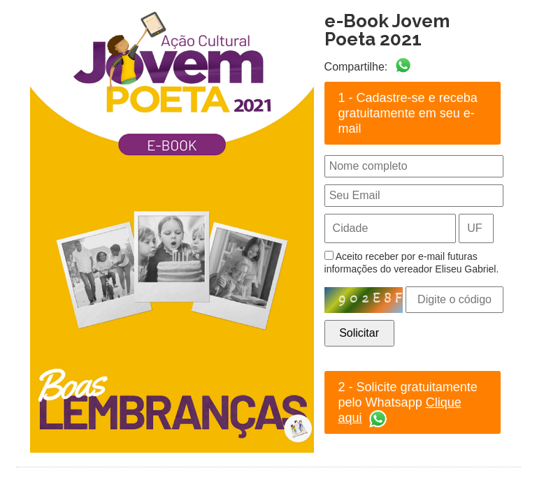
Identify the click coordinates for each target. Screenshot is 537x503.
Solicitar (359, 333)
